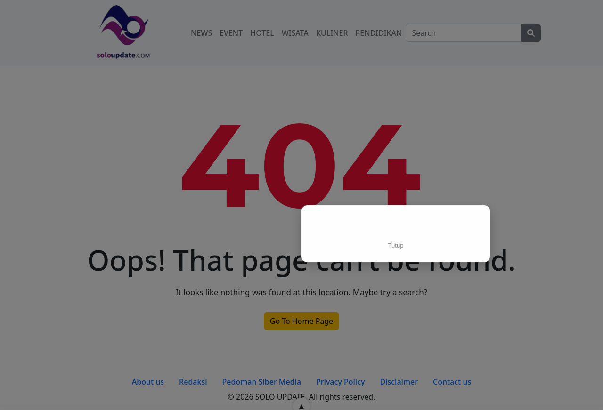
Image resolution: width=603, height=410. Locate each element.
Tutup (396, 245)
